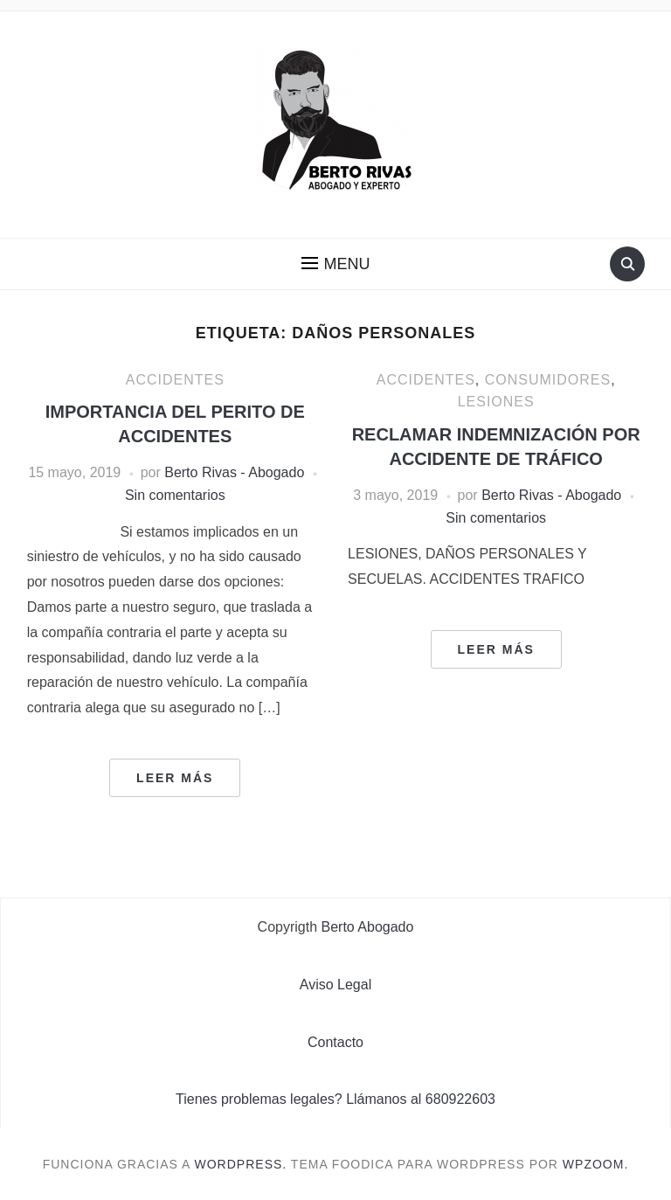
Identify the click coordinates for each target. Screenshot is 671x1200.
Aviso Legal (335, 984)
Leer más (174, 778)
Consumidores (548, 379)
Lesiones (496, 401)
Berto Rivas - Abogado (234, 472)
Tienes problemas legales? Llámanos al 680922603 (335, 1099)
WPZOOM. (595, 1164)
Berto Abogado (368, 926)
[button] (335, 264)
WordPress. (241, 1164)
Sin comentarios (175, 495)
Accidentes (175, 379)
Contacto (335, 1042)
